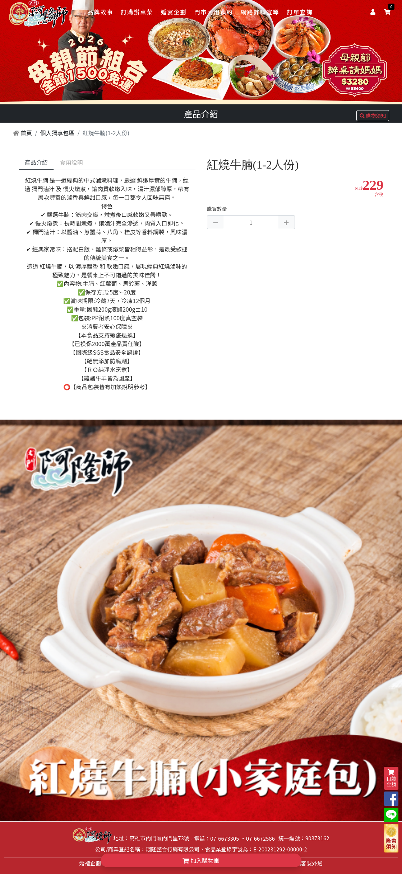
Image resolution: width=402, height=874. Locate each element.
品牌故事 (100, 12)
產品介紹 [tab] (36, 162)
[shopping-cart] (387, 11)
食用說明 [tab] (71, 162)
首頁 (22, 132)
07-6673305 (224, 838)
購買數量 (217, 208)
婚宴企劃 (174, 12)
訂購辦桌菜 (137, 12)
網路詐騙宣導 (260, 12)
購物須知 (373, 115)
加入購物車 (201, 860)
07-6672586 (260, 838)
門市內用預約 (213, 12)
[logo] (39, 12)
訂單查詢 (300, 12)
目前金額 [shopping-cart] (391, 778)
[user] (374, 11)
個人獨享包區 (57, 132)
